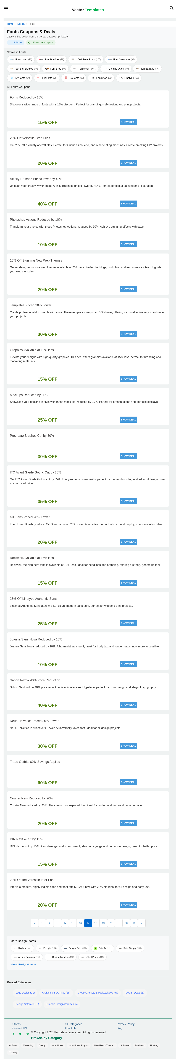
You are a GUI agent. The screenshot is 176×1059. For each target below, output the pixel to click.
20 (111, 923)
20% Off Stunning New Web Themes (36, 260)
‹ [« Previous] (34, 923)
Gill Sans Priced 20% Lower (30, 517)
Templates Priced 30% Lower (30, 305)
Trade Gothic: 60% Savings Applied (35, 762)
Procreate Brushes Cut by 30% (32, 435)
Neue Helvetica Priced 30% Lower (34, 721)
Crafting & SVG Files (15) (56, 992)
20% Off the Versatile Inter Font (32, 880)
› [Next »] (141, 923)
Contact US (19, 1028)
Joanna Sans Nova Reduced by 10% (36, 639)
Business (140, 1045)
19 (103, 923)
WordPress (57, 1045)
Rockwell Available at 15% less (32, 558)
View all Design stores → (23, 964)
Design (21, 23)
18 (95, 923)
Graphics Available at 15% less (32, 350)
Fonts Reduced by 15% (26, 97)
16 (80, 923)
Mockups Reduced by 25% (29, 395)
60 (126, 923)
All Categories (73, 1024)
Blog (119, 1028)
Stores (16, 1024)
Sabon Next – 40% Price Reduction (35, 680)
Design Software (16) (27, 1004)
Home (10, 23)
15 (72, 923)
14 (65, 923)
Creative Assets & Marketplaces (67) (98, 992)
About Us (70, 1028)
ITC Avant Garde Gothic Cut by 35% (35, 472)
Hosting (154, 1045)
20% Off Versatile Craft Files (30, 138)
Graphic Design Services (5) (62, 1004)
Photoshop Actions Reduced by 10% (36, 219)
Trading (13, 1052)
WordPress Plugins (78, 1045)
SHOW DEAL (128, 122)
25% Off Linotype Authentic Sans (33, 599)
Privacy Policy (126, 1024)
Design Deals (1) (134, 992)
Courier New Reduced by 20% (31, 798)
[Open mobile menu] (6, 8)
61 (134, 923)
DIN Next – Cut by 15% (26, 839)
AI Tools (13, 1045)
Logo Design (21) (25, 992)
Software (124, 1045)
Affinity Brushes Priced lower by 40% (36, 179)
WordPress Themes (104, 1045)
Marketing (28, 1045)
